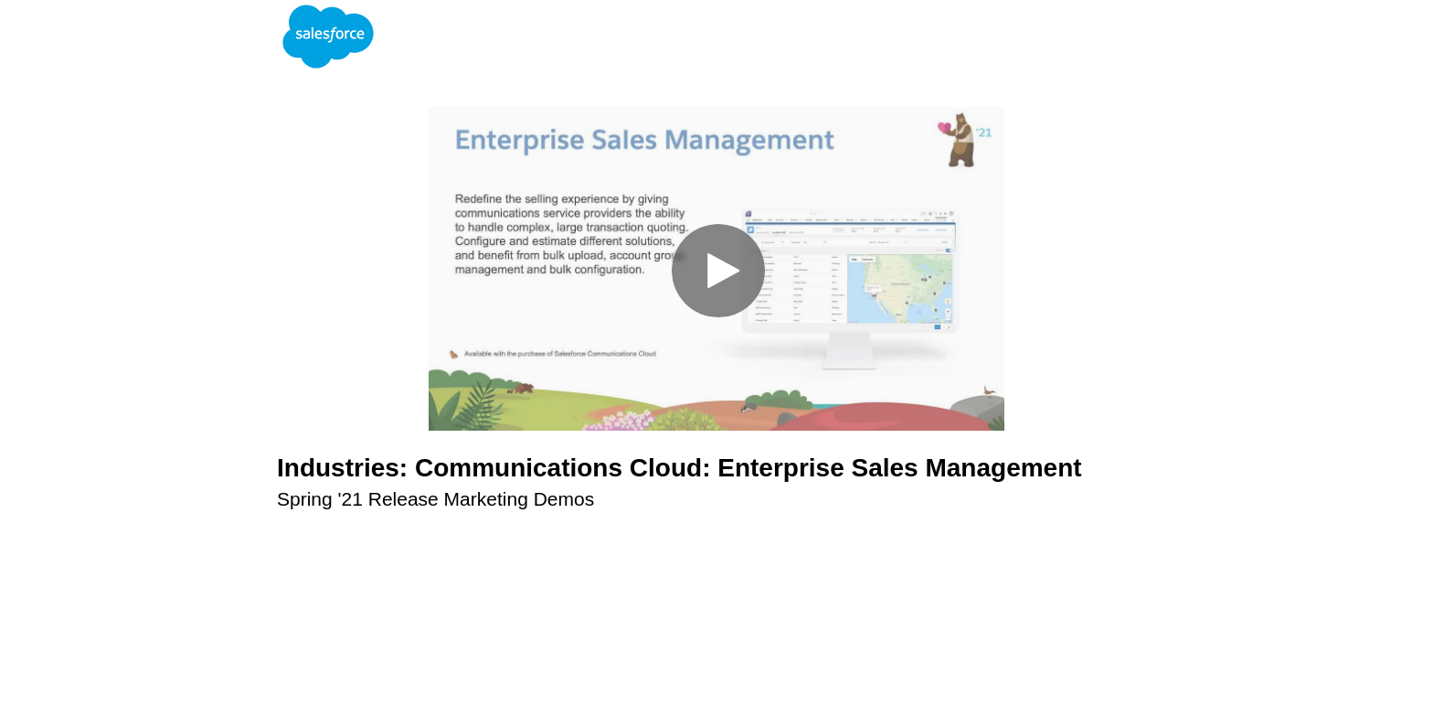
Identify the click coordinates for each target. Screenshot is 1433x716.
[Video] (716, 269)
